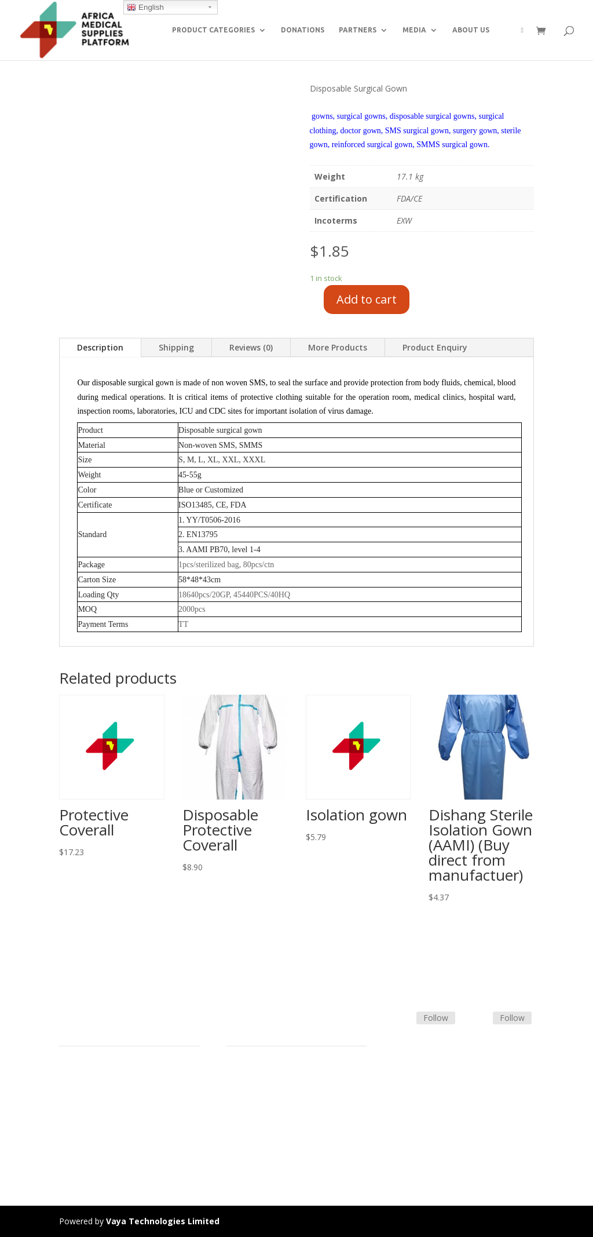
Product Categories (95, 1086)
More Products (337, 347)
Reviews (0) (251, 347)
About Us (76, 1127)
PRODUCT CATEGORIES (213, 30)
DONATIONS (302, 30)
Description (100, 347)
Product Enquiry (434, 347)
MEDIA (414, 30)
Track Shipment (255, 1141)
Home (70, 1072)
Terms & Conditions (263, 1086)
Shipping (176, 347)
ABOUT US (470, 30)
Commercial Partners (98, 1113)
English (145, 7)
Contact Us (247, 1113)
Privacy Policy (84, 1155)
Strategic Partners (92, 1099)
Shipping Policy (253, 1099)
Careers (73, 1141)
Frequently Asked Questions (278, 1127)
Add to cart (366, 299)
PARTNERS (357, 30)
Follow (435, 1017)
